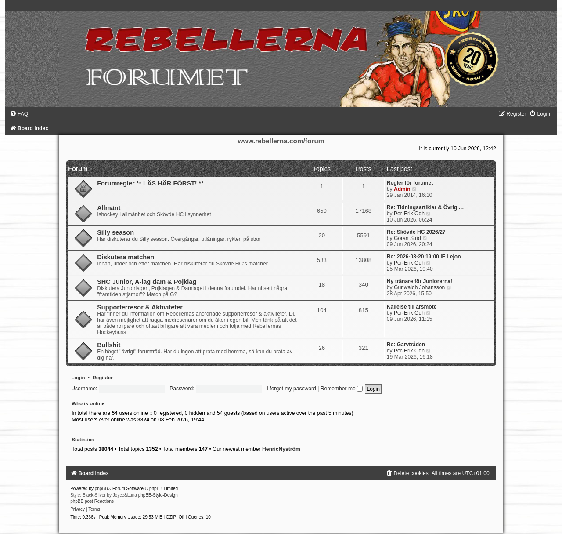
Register (102, 377)
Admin (402, 189)
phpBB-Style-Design (158, 495)
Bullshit (108, 345)
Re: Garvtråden (406, 344)
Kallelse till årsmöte (412, 307)
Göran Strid (407, 238)
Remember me (342, 388)
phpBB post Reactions (92, 501)
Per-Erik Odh (409, 214)
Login (78, 377)
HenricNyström (281, 449)
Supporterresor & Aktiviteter (140, 307)
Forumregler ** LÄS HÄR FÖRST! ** (150, 183)
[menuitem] (19, 114)
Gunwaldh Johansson (419, 287)
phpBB (101, 488)
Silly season (115, 232)
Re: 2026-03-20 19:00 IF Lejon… (426, 257)
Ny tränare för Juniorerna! (419, 281)
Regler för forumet (410, 183)
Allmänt (108, 207)
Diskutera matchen (125, 257)
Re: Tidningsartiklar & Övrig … (425, 207)
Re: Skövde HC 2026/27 (416, 232)
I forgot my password (291, 388)
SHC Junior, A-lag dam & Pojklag (146, 281)
